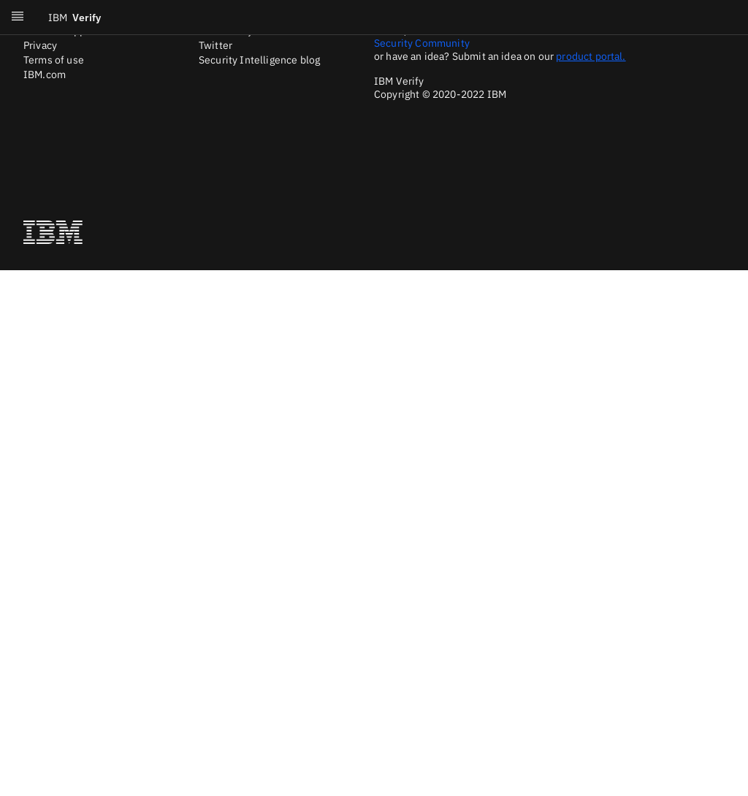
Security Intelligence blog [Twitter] (259, 59)
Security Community (422, 43)
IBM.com (44, 74)
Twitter (215, 45)
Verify (74, 17)
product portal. (590, 56)
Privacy (40, 45)
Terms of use (53, 59)
